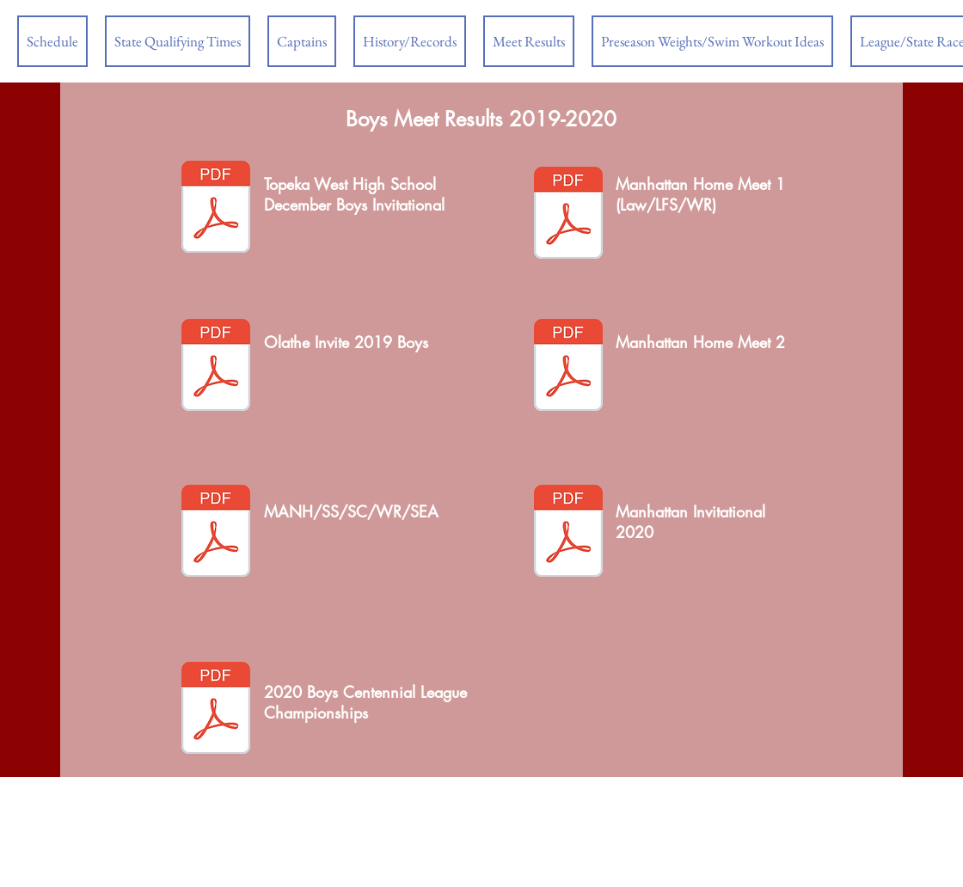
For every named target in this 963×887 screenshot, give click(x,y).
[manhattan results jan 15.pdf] (568, 367)
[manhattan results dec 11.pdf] (568, 215)
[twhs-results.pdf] (216, 209)
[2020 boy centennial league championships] (216, 710)
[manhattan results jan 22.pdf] (216, 533)
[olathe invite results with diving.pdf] (216, 367)
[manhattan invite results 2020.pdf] (568, 533)
